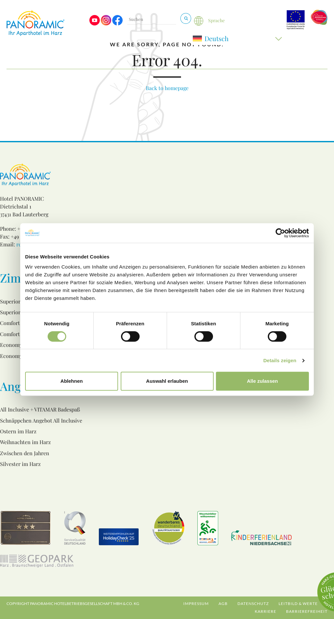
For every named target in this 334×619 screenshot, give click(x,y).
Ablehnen (71, 381)
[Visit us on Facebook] (117, 24)
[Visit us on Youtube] (94, 24)
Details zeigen (279, 360)
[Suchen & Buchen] (185, 18)
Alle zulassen (262, 381)
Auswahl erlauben (167, 381)
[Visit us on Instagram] (106, 24)
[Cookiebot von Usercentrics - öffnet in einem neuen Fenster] (280, 233)
